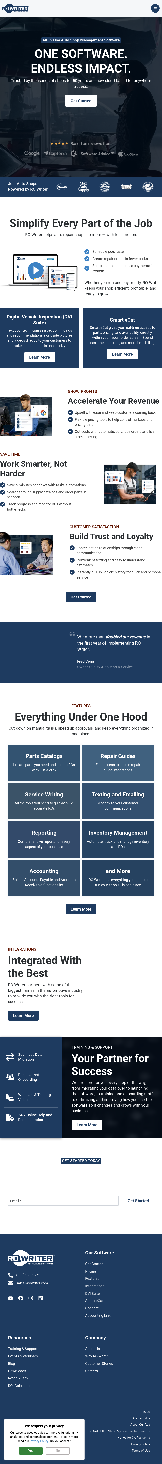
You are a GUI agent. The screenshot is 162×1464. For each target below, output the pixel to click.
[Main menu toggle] (157, 9)
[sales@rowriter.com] (30, 1286)
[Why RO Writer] (96, 1358)
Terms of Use (141, 1447)
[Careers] (91, 1372)
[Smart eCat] (94, 1302)
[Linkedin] (40, 1300)
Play (36, 272)
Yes (30, 1451)
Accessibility (141, 1419)
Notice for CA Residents (133, 1436)
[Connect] (92, 1310)
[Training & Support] (22, 1350)
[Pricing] (90, 1273)
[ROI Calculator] (19, 1387)
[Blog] (11, 1365)
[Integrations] (94, 1287)
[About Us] (92, 1350)
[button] (81, 102)
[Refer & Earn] (18, 1380)
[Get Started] (94, 1266)
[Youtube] (10, 1300)
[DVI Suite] (92, 1295)
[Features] (92, 1280)
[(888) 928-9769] (25, 1277)
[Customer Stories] (99, 1365)
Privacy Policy (140, 1442)
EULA (146, 1413)
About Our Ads (140, 1425)
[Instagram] (30, 1300)
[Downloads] (17, 1372)
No (58, 1451)
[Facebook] (20, 1300)
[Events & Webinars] (23, 1358)
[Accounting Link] (98, 1317)
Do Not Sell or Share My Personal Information (119, 1430)
